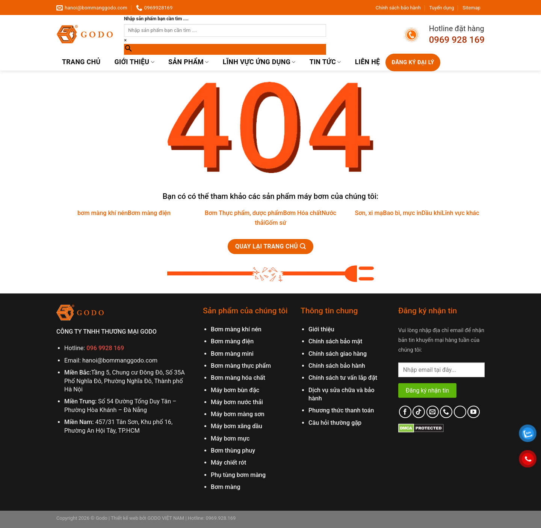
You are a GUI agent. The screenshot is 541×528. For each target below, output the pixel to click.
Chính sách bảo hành (398, 8)
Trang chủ (81, 62)
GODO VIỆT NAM (165, 518)
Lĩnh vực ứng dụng (259, 62)
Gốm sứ (275, 222)
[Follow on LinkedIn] (460, 412)
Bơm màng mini (232, 353)
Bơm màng (225, 486)
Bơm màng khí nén (236, 329)
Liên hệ (367, 62)
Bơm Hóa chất (302, 213)
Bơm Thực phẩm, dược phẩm (244, 213)
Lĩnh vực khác (460, 213)
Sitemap (471, 8)
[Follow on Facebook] (405, 412)
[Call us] (446, 412)
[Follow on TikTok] (419, 412)
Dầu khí (432, 213)
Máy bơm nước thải (237, 402)
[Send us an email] (432, 412)
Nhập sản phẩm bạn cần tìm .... (156, 18)
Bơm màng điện (149, 213)
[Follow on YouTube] (473, 412)
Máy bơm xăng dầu (236, 426)
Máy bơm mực (230, 438)
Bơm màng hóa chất (238, 377)
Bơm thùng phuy (233, 450)
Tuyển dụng (441, 8)
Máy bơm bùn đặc (235, 390)
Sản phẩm (188, 62)
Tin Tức (325, 62)
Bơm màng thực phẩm (241, 365)
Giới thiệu (134, 62)
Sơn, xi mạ (369, 213)
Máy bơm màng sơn (237, 414)
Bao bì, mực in (402, 213)
